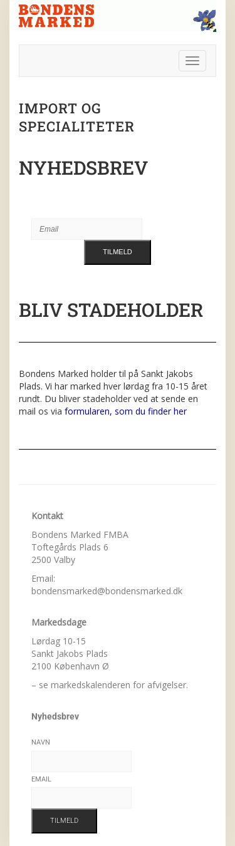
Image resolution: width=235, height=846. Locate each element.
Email (41, 779)
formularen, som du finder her (126, 411)
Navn (40, 742)
